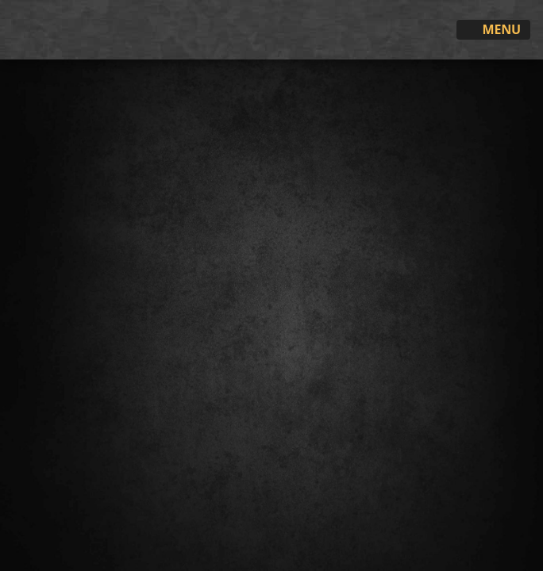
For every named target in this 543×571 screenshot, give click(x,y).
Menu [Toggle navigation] (493, 30)
